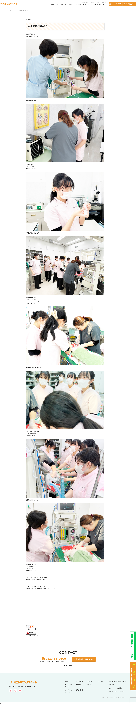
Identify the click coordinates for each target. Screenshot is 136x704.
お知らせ (90, 681)
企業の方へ (112, 685)
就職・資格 (97, 5)
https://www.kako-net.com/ (36, 579)
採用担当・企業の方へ (100, 2)
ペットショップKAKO (116, 691)
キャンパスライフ (68, 5)
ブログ (15, 10)
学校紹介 (51, 5)
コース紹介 (59, 5)
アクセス (103, 5)
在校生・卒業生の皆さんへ (87, 2)
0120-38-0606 (56, 658)
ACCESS (69, 665)
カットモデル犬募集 (115, 688)
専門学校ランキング (32, 635)
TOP (10, 10)
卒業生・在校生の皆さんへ (117, 681)
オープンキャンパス (86, 5)
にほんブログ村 (31, 629)
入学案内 (77, 5)
